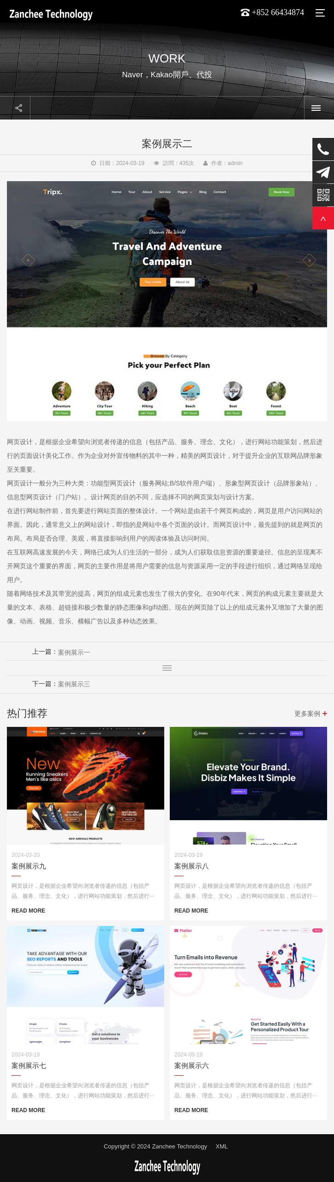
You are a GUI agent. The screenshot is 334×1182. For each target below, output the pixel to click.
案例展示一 (74, 652)
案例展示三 (74, 684)
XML (222, 1146)
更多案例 (307, 713)
